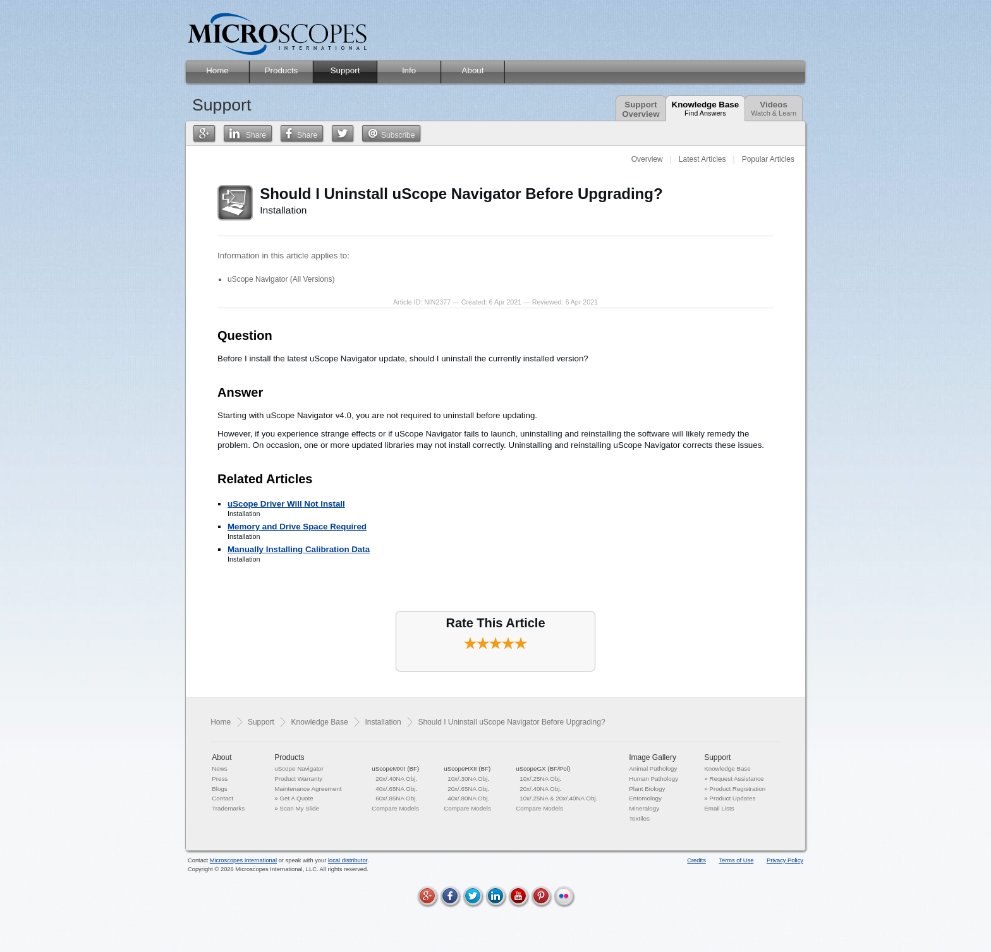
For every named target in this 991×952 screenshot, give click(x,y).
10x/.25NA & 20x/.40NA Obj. (558, 798)
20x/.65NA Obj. (468, 788)
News (220, 768)
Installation (383, 722)
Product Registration (737, 788)
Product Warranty (298, 778)
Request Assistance (736, 778)
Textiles (639, 818)
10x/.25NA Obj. (540, 778)
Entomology (645, 798)
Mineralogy (644, 808)
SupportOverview (640, 109)
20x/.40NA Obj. (396, 778)
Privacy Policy (785, 860)
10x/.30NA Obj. (468, 778)
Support (261, 722)
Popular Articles (768, 159)
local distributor (347, 860)
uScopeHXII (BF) (467, 768)
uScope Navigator (299, 768)
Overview (647, 159)
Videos (773, 108)
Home (220, 722)
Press (220, 778)
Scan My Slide (299, 808)
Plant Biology (647, 788)
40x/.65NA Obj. (396, 788)
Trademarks (228, 808)
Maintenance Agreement (307, 788)
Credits (696, 860)
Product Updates (732, 798)
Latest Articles (702, 159)
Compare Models (395, 808)
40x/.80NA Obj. (468, 798)
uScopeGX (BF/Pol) (543, 768)
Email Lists (719, 808)
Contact (222, 798)
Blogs (220, 788)
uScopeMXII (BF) (395, 768)
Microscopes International (243, 860)
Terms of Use (736, 860)
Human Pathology (653, 778)
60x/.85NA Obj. (396, 798)
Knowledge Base (705, 108)
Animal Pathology (653, 768)
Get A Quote (296, 798)
